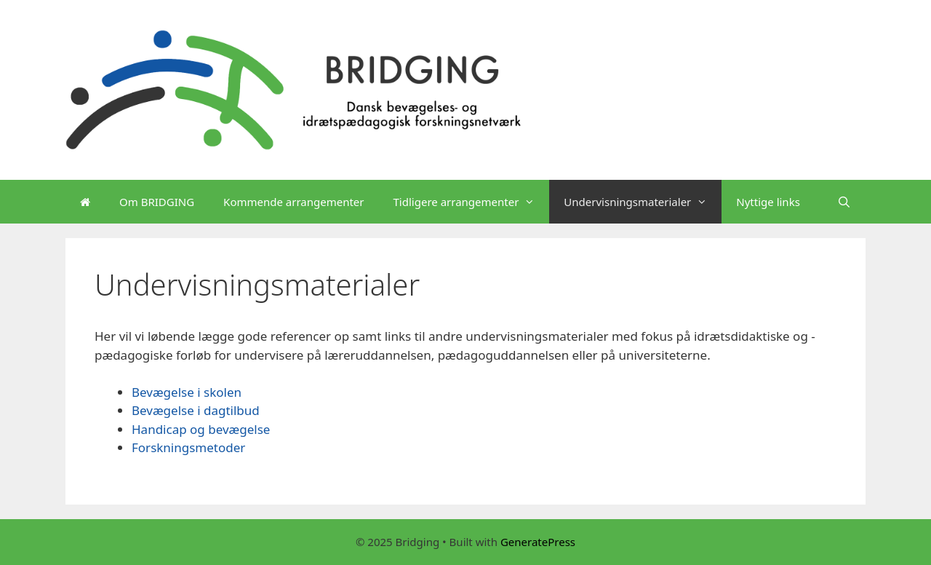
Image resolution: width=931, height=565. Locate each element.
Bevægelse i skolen (186, 392)
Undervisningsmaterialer (643, 202)
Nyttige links (768, 201)
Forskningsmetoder (188, 447)
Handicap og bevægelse (201, 429)
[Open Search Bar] (844, 202)
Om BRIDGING (156, 201)
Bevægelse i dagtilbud (196, 410)
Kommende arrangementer (293, 201)
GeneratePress (537, 541)
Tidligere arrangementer (471, 202)
